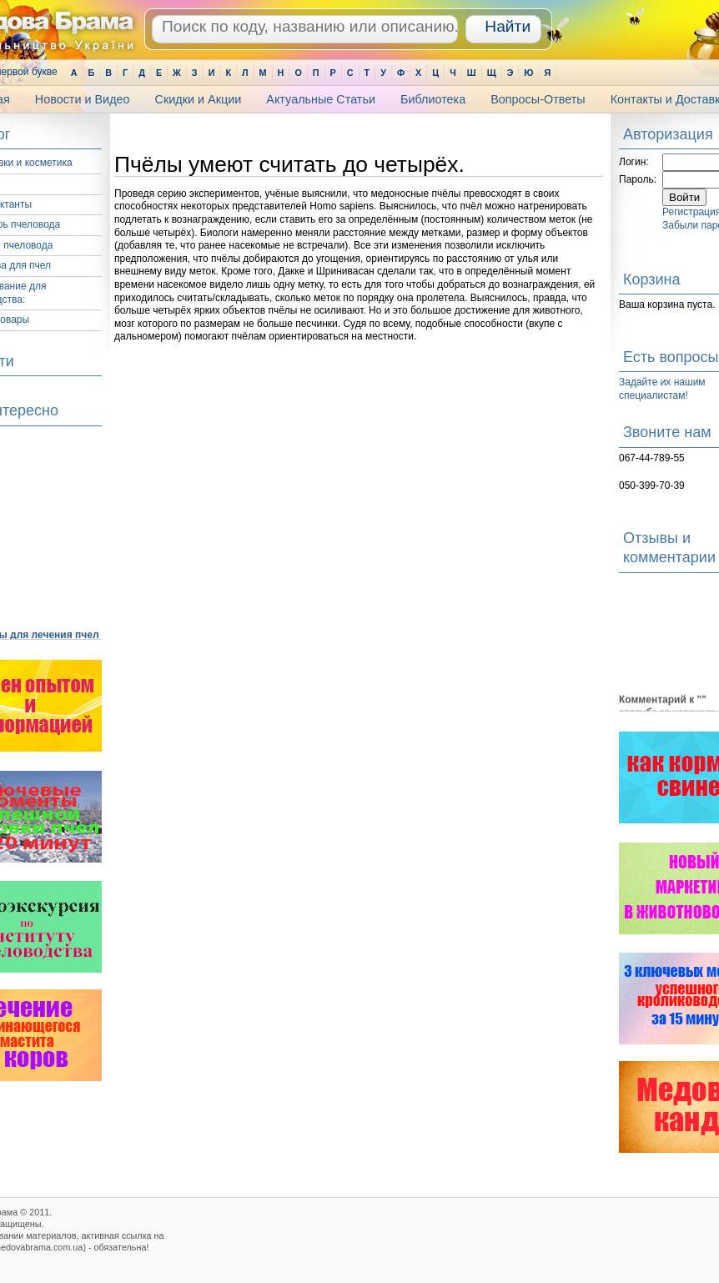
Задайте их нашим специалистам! (662, 388)
